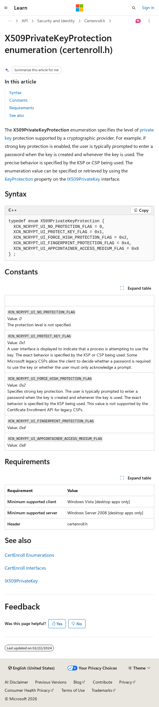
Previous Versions (50, 682)
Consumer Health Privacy (27, 690)
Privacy (125, 682)
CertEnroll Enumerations (29, 555)
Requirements (21, 107)
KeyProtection (19, 179)
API (25, 20)
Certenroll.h (94, 20)
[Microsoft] (79, 8)
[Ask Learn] (138, 21)
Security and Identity (56, 20)
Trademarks (102, 690)
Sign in (148, 7)
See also (16, 115)
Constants (18, 100)
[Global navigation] (6, 8)
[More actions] (149, 21)
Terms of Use (73, 690)
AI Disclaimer (16, 682)
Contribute (102, 682)
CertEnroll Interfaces (25, 568)
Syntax (15, 92)
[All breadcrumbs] (10, 21)
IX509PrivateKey (83, 179)
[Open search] (134, 8)
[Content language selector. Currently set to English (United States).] (31, 668)
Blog (77, 682)
